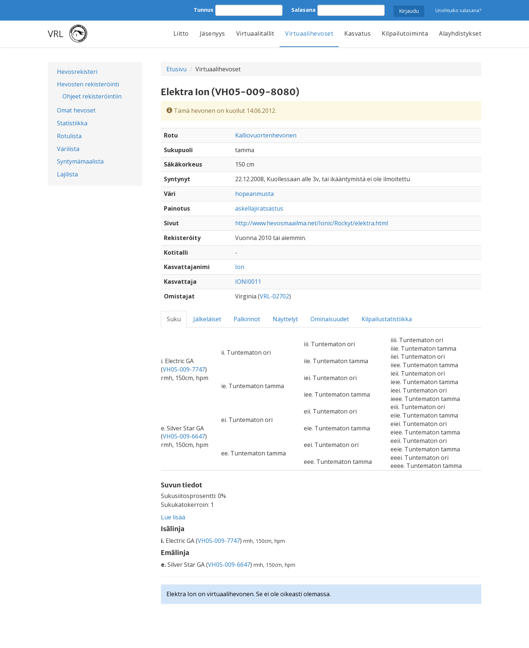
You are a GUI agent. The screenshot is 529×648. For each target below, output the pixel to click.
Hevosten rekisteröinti (88, 84)
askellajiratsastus (259, 208)
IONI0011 (248, 282)
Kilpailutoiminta (405, 33)
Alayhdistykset (460, 33)
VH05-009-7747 (184, 369)
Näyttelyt (285, 319)
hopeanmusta (254, 194)
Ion (239, 267)
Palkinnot (247, 319)
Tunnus (203, 9)
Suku (174, 319)
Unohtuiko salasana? (458, 10)
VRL (56, 33)
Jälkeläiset (207, 319)
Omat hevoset (76, 110)
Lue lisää (173, 517)
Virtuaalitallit (255, 33)
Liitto (181, 33)
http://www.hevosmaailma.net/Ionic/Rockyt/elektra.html (311, 223)
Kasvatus (357, 33)
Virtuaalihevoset (309, 33)
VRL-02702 (274, 296)
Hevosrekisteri (77, 72)
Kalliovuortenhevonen (265, 135)
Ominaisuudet (329, 319)
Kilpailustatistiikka (386, 319)
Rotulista (69, 136)
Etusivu (176, 69)
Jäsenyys (212, 33)
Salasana (303, 9)
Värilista (68, 149)
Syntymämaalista (80, 161)
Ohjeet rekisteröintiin (92, 96)
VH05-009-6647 (184, 436)
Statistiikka (72, 123)
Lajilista (67, 174)
